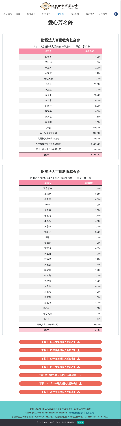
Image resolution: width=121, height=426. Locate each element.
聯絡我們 (90, 14)
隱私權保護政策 (76, 414)
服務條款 (90, 414)
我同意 (80, 422)
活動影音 (46, 14)
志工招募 (75, 14)
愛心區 (61, 14)
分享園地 (103, 14)
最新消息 (7, 14)
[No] (118, 422)
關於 (18, 14)
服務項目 (31, 14)
